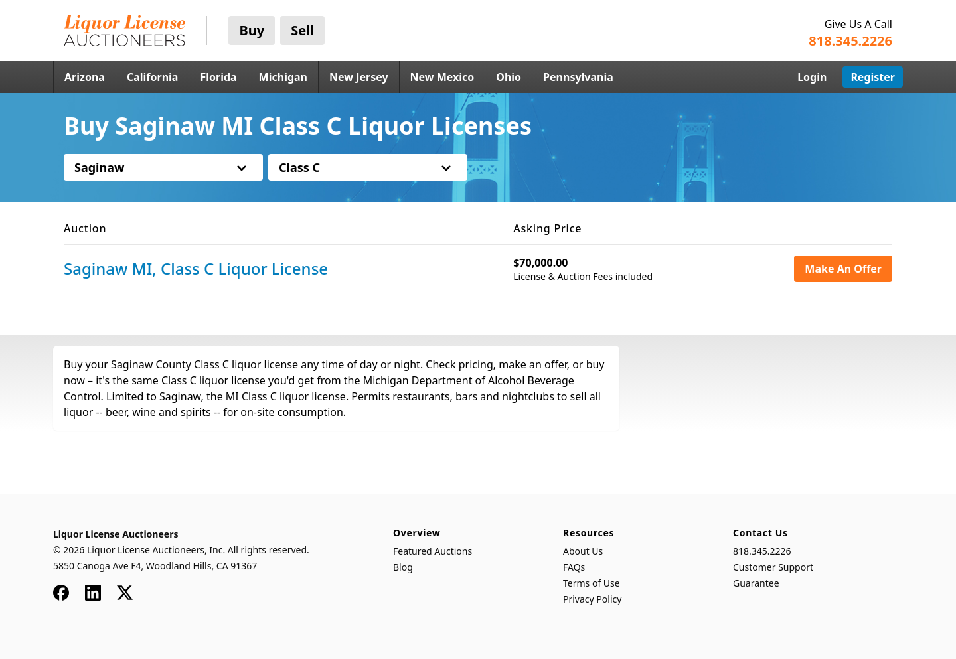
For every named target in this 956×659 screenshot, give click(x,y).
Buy (251, 30)
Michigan (283, 77)
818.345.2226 (762, 551)
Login (812, 77)
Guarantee (756, 583)
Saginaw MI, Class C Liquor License (196, 268)
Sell (302, 30)
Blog (403, 567)
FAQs (574, 567)
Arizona (84, 77)
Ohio (508, 77)
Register (872, 77)
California (153, 77)
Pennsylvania (578, 77)
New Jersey (358, 77)
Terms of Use (591, 583)
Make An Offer (843, 268)
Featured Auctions (432, 551)
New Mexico (442, 77)
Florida (218, 77)
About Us (583, 551)
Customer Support (773, 567)
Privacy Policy (592, 599)
